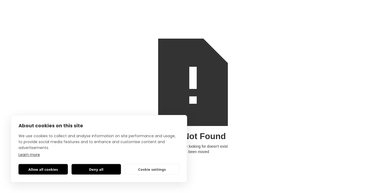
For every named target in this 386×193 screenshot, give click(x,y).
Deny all (96, 169)
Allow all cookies (43, 169)
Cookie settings (152, 169)
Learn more (29, 154)
